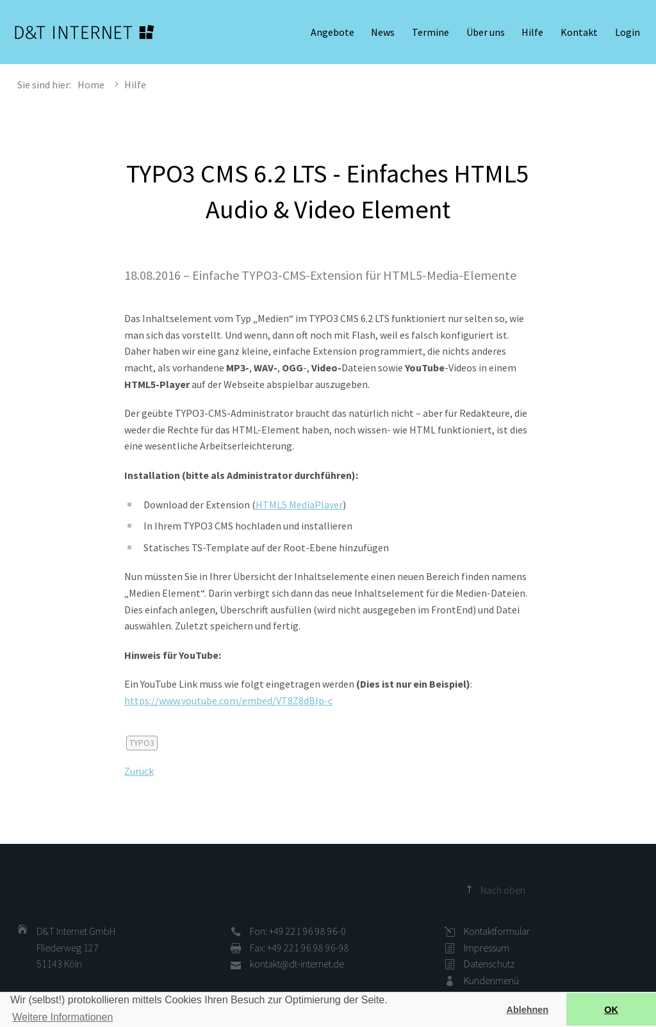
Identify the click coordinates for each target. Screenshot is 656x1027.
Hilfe (532, 32)
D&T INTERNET (84, 32)
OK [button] (611, 1010)
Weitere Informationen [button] (62, 1017)
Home (91, 84)
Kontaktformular (497, 931)
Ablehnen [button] (528, 1010)
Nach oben (502, 890)
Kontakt (579, 32)
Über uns (485, 32)
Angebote (332, 32)
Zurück (139, 770)
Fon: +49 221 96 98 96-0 (298, 931)
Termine (430, 32)
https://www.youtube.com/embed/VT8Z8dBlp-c (228, 700)
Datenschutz (489, 963)
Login (627, 32)
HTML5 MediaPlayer (299, 504)
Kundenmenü (491, 980)
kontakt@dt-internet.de (297, 963)
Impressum (486, 947)
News (383, 32)
